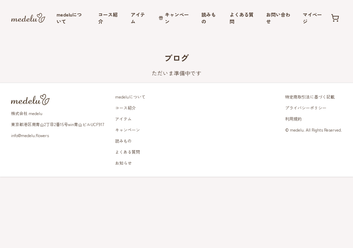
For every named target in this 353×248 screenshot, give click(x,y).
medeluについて (69, 18)
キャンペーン (174, 18)
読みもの (208, 18)
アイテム (138, 18)
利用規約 (293, 119)
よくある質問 (242, 18)
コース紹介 (108, 18)
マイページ (312, 18)
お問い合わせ (278, 18)
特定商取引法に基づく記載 (310, 97)
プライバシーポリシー (305, 108)
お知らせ (123, 163)
